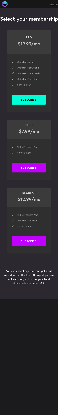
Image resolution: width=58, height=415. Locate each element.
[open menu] (54, 4)
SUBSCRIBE (28, 241)
